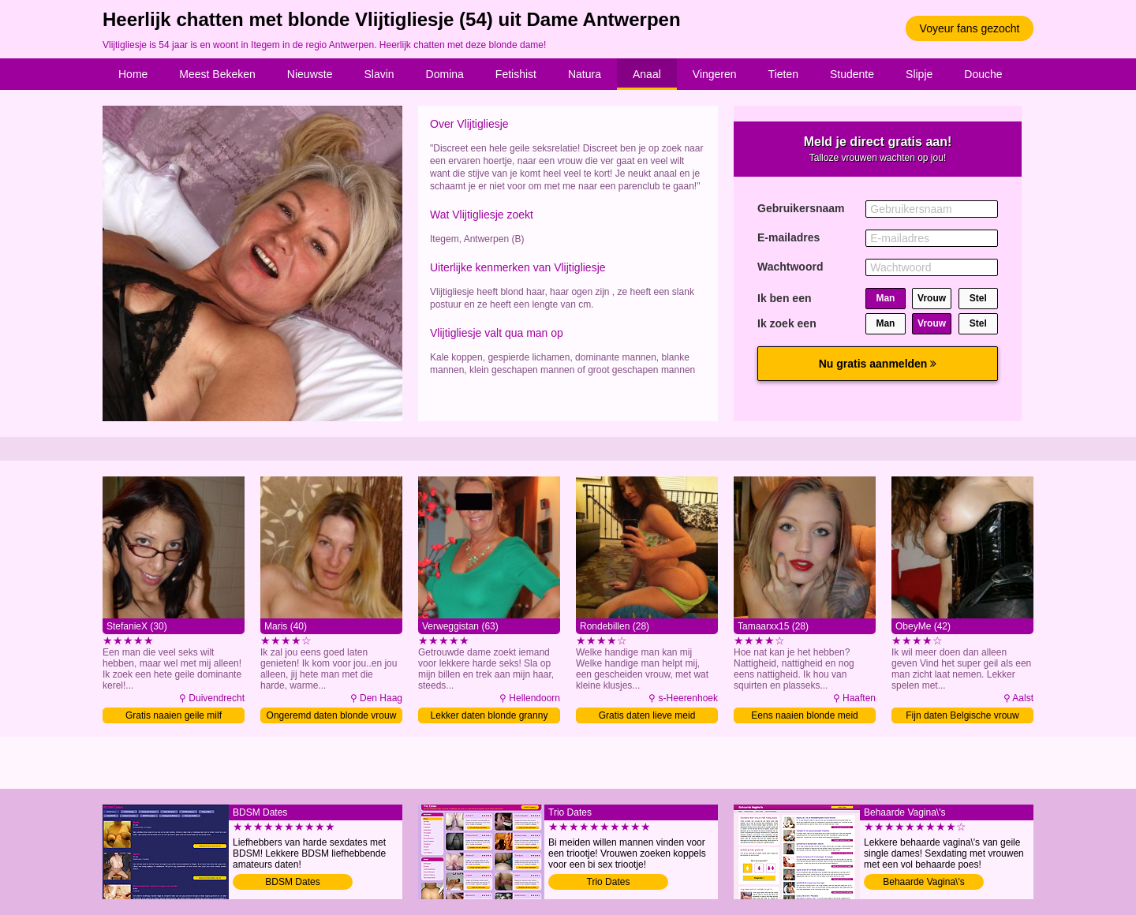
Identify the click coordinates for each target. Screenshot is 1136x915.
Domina (445, 74)
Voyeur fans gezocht (970, 28)
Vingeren (715, 74)
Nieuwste (310, 74)
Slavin (379, 74)
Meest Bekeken (217, 74)
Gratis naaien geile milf (173, 715)
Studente (852, 74)
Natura (584, 74)
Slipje (919, 74)
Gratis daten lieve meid (647, 715)
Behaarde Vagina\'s (923, 881)
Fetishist (515, 74)
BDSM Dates (292, 881)
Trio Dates (608, 881)
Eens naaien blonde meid (804, 715)
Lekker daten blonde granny (489, 715)
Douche (983, 74)
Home (133, 74)
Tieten (783, 74)
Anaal (647, 74)
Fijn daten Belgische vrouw (962, 715)
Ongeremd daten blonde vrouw (332, 715)
